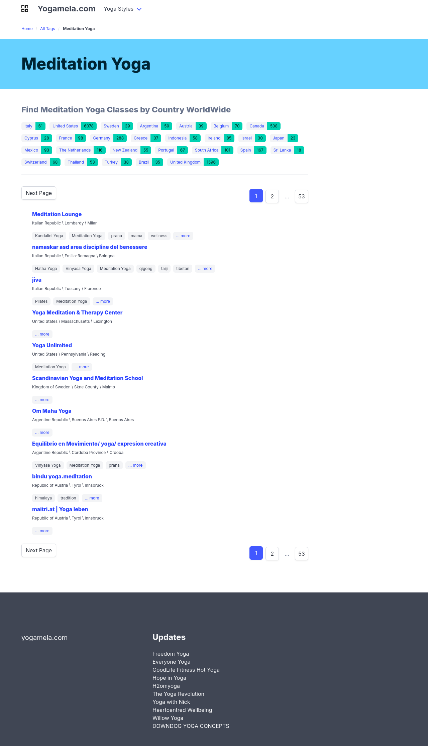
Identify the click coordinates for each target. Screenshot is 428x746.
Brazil (144, 162)
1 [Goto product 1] (256, 195)
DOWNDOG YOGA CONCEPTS (190, 726)
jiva (36, 279)
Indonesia (177, 138)
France (65, 138)
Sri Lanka (282, 150)
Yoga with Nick (171, 701)
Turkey (111, 162)
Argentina (149, 125)
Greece (140, 138)
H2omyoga (166, 685)
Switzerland (35, 162)
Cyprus (31, 138)
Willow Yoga (167, 718)
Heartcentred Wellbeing (182, 710)
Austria (186, 125)
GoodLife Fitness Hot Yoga (186, 669)
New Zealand (125, 150)
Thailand (76, 162)
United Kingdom (185, 162)
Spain (245, 150)
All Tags (47, 28)
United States (65, 125)
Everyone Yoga (171, 661)
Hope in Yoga (169, 677)
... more (183, 235)
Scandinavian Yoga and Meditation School (87, 378)
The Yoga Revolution (178, 693)
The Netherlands (75, 150)
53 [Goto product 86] (301, 196)
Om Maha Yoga (52, 410)
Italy (28, 125)
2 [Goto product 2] (272, 196)
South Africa (206, 150)
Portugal (166, 150)
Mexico (31, 150)
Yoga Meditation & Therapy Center (77, 312)
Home (27, 28)
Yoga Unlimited (52, 345)
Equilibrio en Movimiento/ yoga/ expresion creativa (99, 443)
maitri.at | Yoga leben (60, 509)
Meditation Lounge (57, 214)
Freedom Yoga (170, 653)
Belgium (221, 125)
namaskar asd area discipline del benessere (89, 247)
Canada (256, 125)
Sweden (111, 125)
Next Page (39, 193)
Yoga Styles (118, 8)
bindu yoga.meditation (62, 476)
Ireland (214, 138)
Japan (279, 138)
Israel (246, 138)
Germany (101, 138)
